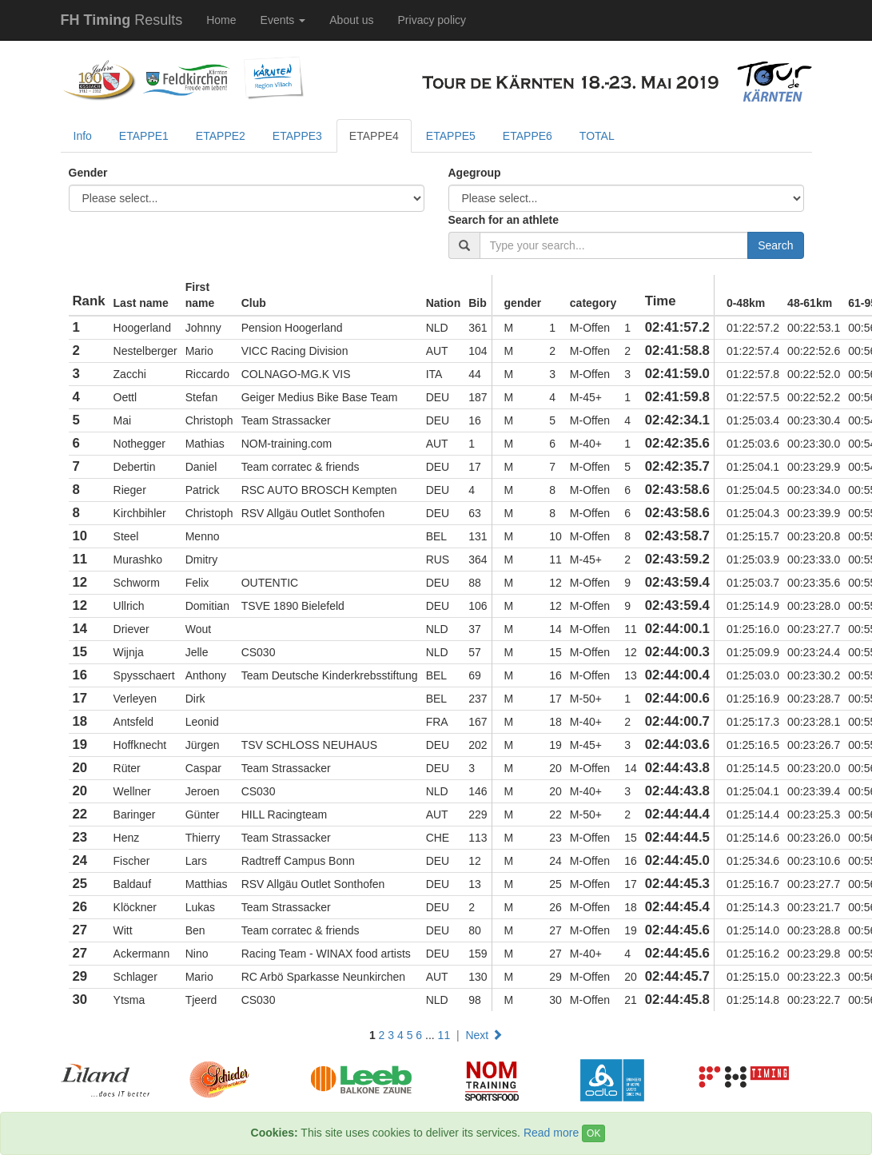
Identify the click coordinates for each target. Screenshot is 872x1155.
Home (221, 20)
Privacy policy (432, 20)
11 (444, 1035)
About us (351, 20)
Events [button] (283, 20)
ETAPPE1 (144, 135)
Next (484, 1035)
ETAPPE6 (527, 135)
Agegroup (474, 172)
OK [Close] (593, 1133)
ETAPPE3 (297, 135)
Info (83, 135)
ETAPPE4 (374, 135)
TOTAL (597, 135)
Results (122, 20)
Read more (551, 1132)
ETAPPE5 (451, 135)
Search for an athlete (503, 219)
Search (775, 245)
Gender (88, 172)
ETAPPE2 (220, 135)
